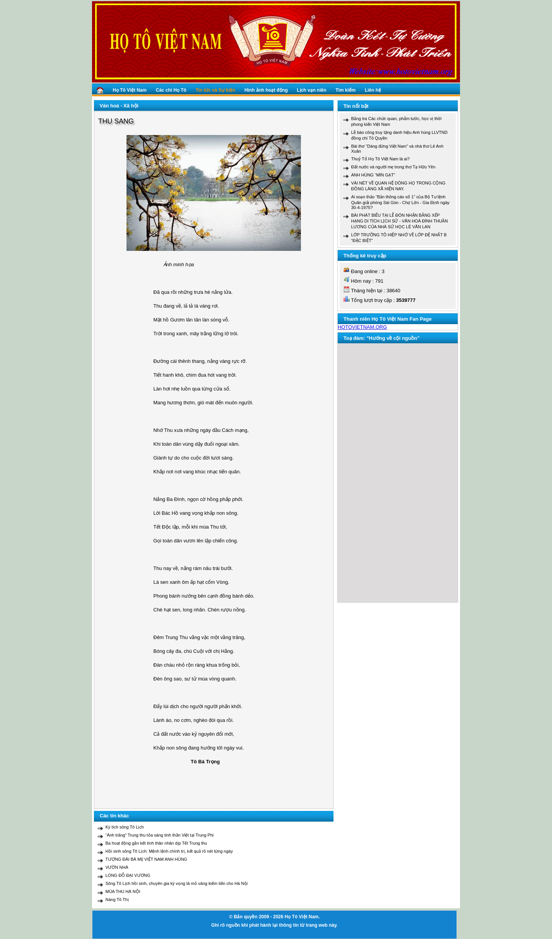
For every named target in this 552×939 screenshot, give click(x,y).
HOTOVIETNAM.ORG (362, 327)
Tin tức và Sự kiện (215, 90)
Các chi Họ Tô (171, 90)
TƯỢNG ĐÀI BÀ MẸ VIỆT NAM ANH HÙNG (146, 859)
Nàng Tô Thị (117, 899)
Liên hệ (373, 90)
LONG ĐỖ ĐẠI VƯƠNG (127, 875)
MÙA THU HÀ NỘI (122, 891)
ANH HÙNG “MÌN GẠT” (373, 175)
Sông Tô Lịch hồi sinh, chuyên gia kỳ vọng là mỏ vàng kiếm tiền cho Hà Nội (176, 883)
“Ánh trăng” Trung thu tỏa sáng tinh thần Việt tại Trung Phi (159, 835)
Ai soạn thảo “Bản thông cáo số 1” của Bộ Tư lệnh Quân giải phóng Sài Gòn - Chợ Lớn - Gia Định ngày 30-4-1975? (400, 202)
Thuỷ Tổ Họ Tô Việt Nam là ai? (380, 158)
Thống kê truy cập (364, 256)
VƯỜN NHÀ (116, 867)
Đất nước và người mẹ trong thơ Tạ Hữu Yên (393, 167)
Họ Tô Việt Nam (129, 90)
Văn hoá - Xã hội (119, 106)
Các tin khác (114, 816)
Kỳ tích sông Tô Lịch (124, 827)
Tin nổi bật (355, 106)
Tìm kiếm (345, 90)
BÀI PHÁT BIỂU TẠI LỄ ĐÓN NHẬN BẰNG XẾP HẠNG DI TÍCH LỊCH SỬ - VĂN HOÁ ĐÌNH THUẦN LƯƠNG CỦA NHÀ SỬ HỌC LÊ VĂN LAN (399, 221)
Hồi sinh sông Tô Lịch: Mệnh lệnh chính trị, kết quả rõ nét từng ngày (169, 851)
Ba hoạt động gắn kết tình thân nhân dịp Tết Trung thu (156, 843)
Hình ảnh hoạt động (266, 90)
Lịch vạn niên (312, 90)
